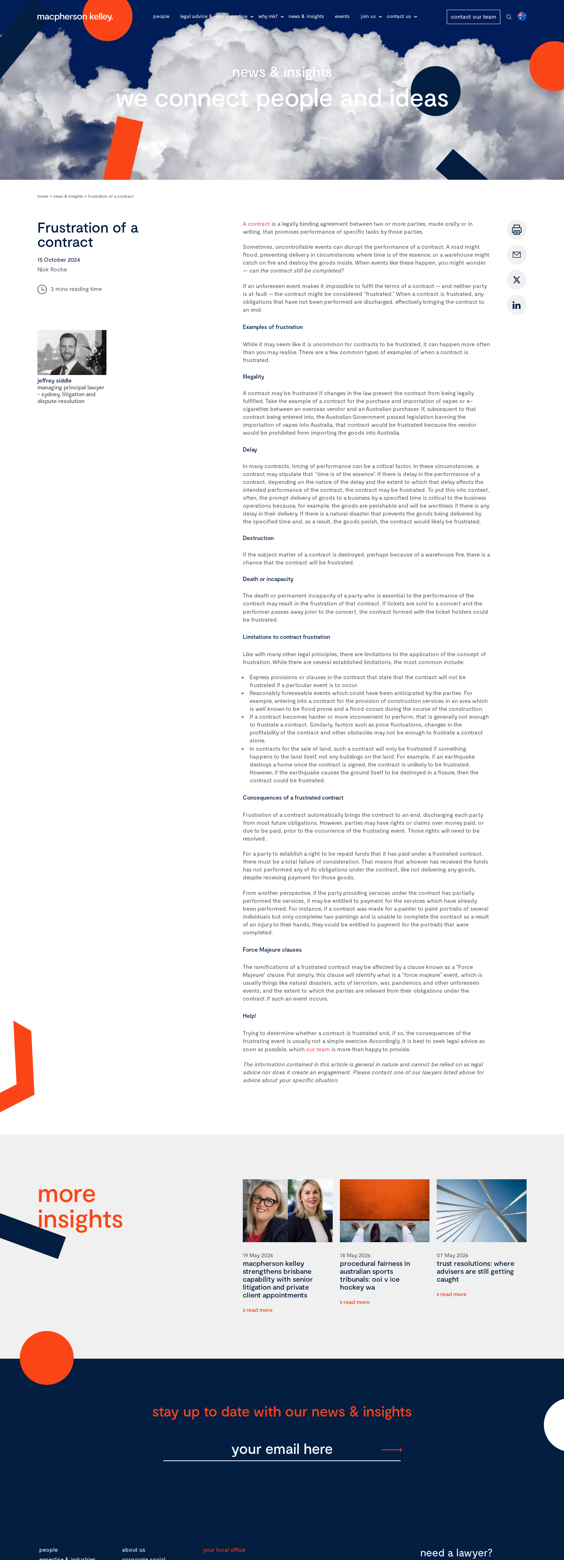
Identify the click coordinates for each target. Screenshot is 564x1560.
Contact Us (399, 16)
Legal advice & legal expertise (213, 16)
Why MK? (268, 16)
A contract (256, 223)
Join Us (368, 16)
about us (133, 1549)
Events (342, 16)
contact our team (473, 16)
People (161, 16)
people (48, 1549)
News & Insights (306, 16)
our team (318, 1049)
